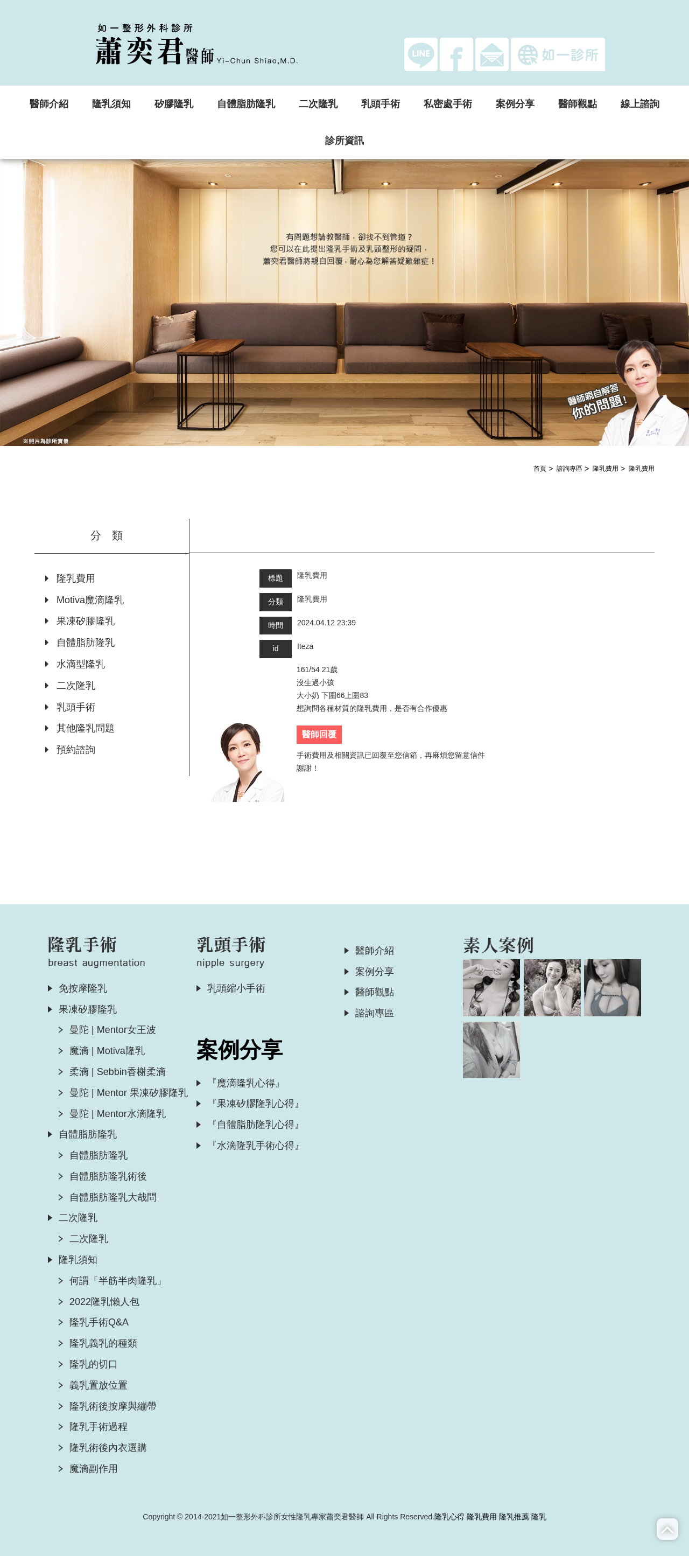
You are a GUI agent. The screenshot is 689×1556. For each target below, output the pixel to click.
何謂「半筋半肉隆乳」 (117, 1280)
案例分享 (515, 104)
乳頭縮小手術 (236, 988)
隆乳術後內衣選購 (108, 1447)
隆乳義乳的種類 (103, 1343)
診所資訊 (344, 140)
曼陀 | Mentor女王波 (112, 1029)
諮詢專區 (569, 468)
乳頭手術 (380, 104)
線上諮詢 (640, 104)
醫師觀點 (577, 104)
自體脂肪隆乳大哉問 (113, 1197)
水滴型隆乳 (75, 664)
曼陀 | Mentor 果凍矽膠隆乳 (128, 1092)
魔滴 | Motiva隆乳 (107, 1050)
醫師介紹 (49, 104)
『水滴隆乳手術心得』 (255, 1145)
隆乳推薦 (514, 1516)
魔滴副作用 (93, 1468)
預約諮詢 (70, 749)
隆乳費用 (605, 468)
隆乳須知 (111, 104)
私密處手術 (448, 104)
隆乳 (538, 1516)
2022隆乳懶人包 (104, 1301)
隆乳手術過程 (98, 1426)
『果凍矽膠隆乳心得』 (255, 1103)
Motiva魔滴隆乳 (84, 600)
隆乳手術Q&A (99, 1322)
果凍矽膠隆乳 (80, 621)
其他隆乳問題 (80, 728)
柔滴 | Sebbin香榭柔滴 (117, 1071)
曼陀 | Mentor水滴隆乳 (117, 1113)
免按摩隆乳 (83, 988)
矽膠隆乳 (173, 104)
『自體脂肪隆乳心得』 (255, 1124)
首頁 (539, 468)
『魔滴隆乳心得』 (246, 1083)
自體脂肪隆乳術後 (108, 1176)
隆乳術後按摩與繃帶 (113, 1406)
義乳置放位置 (98, 1385)
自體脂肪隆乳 (246, 104)
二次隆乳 (318, 104)
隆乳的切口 (93, 1364)
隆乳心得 (449, 1516)
